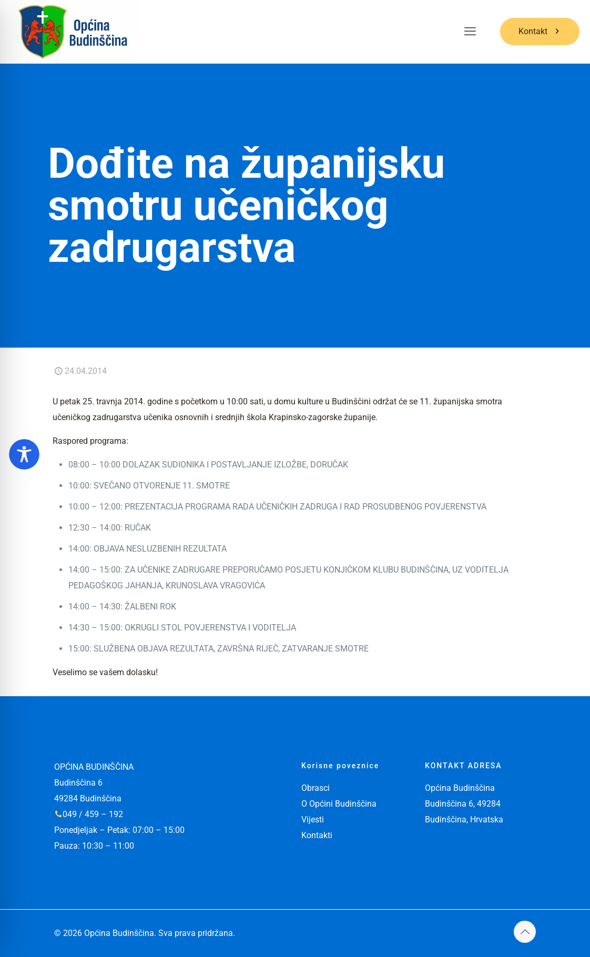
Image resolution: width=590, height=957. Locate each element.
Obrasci (315, 788)
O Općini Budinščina (339, 804)
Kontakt (539, 31)
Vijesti (312, 819)
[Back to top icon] (525, 932)
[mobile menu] (470, 31)
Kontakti (316, 835)
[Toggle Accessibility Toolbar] (24, 454)
